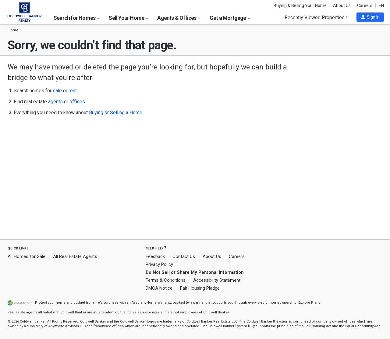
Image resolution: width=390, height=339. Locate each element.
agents (55, 101)
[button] (370, 17)
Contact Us (183, 256)
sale (57, 91)
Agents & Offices (178, 18)
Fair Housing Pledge (200, 288)
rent (73, 91)
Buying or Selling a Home (115, 112)
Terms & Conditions (166, 280)
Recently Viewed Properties (317, 17)
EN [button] (381, 5)
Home (13, 30)
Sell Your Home (128, 18)
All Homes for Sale (26, 256)
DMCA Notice (159, 288)
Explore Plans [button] (309, 303)
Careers (364, 5)
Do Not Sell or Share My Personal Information (195, 272)
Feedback (155, 256)
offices (77, 101)
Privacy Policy (159, 264)
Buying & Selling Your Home (300, 5)
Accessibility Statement (216, 280)
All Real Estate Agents (75, 256)
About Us (342, 5)
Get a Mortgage (230, 18)
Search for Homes (76, 18)
